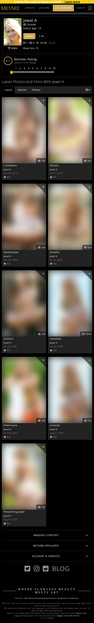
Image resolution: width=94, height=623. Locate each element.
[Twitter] (27, 568)
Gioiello (54, 252)
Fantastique (11, 252)
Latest (8, 90)
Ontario (8, 338)
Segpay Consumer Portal (68, 615)
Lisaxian (55, 425)
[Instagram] (36, 568)
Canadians (10, 165)
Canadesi (55, 338)
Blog (60, 568)
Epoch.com (81, 613)
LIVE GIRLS (44, 7)
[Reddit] (46, 568)
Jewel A (7, 169)
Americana (10, 425)
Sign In (81, 7)
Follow (29, 36)
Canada (29, 24)
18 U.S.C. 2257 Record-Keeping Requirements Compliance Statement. (47, 598)
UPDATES (30, 7)
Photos (36, 90)
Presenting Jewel (14, 511)
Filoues (54, 165)
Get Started (63, 8)
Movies (22, 90)
